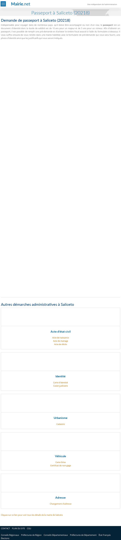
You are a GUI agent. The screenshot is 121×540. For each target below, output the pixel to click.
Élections (5, 538)
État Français (105, 535)
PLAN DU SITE (18, 528)
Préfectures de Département (83, 535)
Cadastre (60, 424)
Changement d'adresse (60, 503)
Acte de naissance (60, 337)
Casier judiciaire (60, 385)
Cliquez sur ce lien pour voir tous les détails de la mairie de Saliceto (32, 514)
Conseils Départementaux (56, 535)
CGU (29, 528)
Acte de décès (60, 344)
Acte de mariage (60, 341)
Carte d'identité (60, 382)
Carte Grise (60, 462)
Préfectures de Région (31, 535)
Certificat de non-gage (60, 465)
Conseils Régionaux (10, 535)
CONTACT (5, 528)
